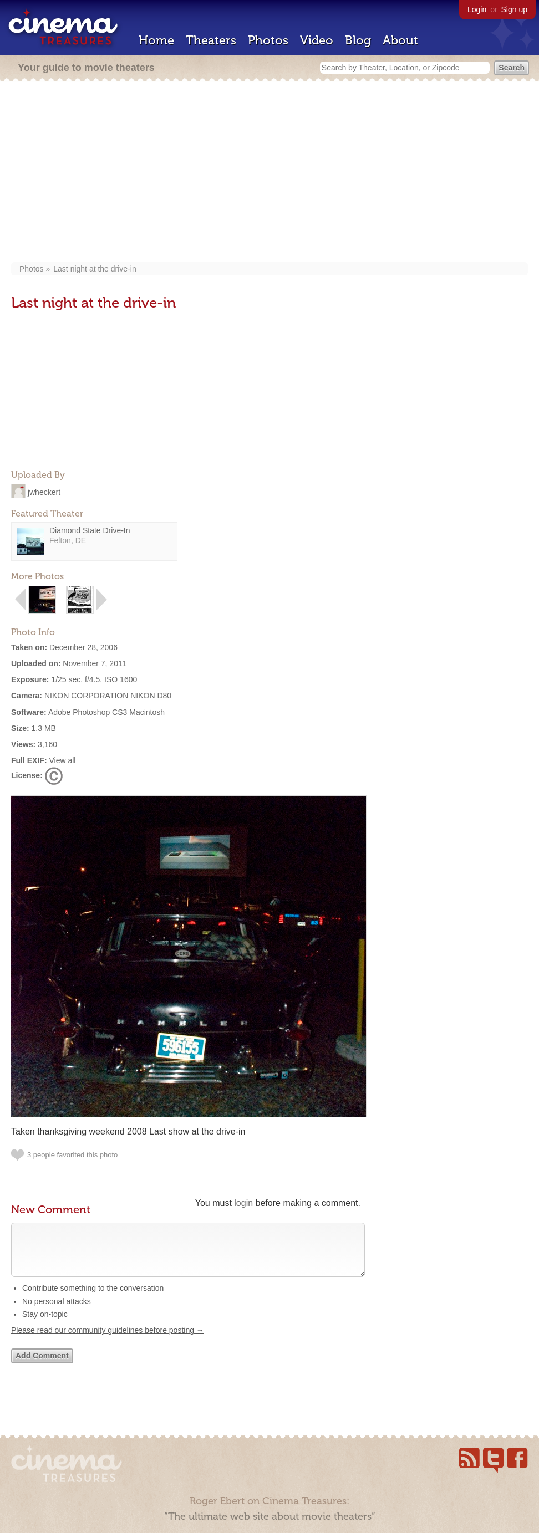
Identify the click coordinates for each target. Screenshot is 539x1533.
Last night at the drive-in (94, 268)
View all (62, 760)
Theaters (211, 40)
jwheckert (44, 491)
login (243, 1203)
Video (316, 40)
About (400, 40)
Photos (268, 40)
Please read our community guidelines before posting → (107, 1341)
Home (156, 40)
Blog (358, 40)
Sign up (514, 9)
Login (476, 9)
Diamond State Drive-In (89, 530)
